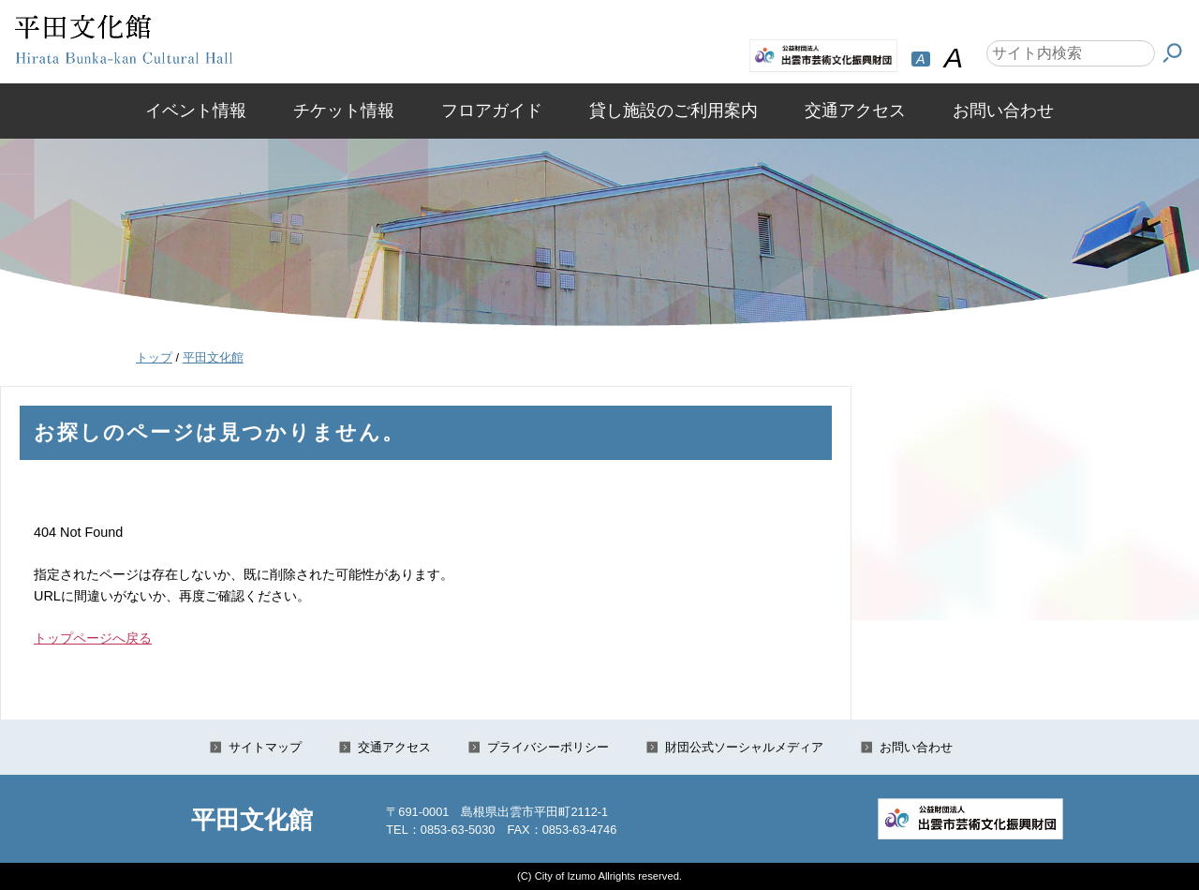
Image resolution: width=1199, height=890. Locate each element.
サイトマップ (265, 747)
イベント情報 (195, 110)
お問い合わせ (1003, 110)
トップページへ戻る (93, 637)
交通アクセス (855, 110)
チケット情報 (343, 110)
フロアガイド (491, 110)
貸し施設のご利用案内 (673, 110)
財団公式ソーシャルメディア (744, 747)
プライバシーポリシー (548, 747)
